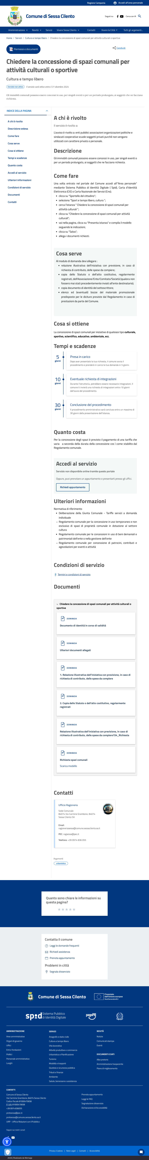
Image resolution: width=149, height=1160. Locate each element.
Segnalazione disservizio (92, 1103)
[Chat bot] (141, 1152)
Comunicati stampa (105, 1041)
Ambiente (53, 1076)
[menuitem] (91, 30)
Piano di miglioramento (107, 1068)
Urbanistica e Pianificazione (61, 1054)
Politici (9, 1054)
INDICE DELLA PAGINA (19, 111)
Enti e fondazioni (13, 1049)
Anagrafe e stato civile (59, 1036)
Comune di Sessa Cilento (50, 16)
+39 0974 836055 (14, 1108)
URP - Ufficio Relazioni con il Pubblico (23, 1121)
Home (9, 38)
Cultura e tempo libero (36, 38)
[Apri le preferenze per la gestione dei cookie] (7, 1152)
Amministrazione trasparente (110, 1064)
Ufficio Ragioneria (68, 805)
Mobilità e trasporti (57, 1063)
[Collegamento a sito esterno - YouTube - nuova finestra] (121, 16)
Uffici (8, 1045)
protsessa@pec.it (14, 1113)
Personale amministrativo (18, 1058)
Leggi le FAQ (87, 1099)
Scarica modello (68, 766)
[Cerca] (140, 16)
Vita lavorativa (55, 1045)
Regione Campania (96, 3)
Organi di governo (14, 1041)
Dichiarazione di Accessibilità (94, 1107)
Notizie (100, 1036)
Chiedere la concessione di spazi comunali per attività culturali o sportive (85, 38)
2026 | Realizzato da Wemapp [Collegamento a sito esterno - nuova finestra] (20, 1157)
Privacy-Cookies (56, 1150)
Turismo (52, 1059)
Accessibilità (94, 1150)
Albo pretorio (102, 1059)
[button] (128, 3)
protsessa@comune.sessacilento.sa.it (23, 1117)
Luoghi (9, 1063)
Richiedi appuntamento (72, 487)
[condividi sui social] (119, 48)
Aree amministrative (15, 1036)
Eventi (99, 1045)
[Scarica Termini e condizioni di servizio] (72, 575)
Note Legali (71, 1150)
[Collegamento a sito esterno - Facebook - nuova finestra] (117, 16)
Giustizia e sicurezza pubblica (62, 1067)
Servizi (18, 38)
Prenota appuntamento (92, 1094)
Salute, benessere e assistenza (63, 1081)
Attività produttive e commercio (63, 1050)
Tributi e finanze (56, 1072)
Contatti (10, 1089)
